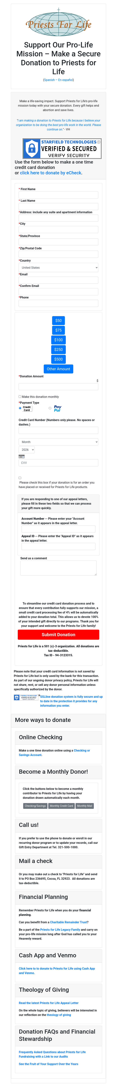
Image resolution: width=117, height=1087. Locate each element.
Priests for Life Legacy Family (60, 929)
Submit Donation (58, 634)
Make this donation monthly (40, 397)
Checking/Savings (35, 805)
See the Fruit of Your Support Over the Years (48, 1064)
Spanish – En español (58, 80)
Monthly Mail (84, 805)
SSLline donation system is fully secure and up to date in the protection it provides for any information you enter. (71, 701)
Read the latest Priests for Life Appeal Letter (48, 1003)
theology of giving (59, 1015)
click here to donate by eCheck (50, 172)
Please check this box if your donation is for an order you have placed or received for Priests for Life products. (56, 485)
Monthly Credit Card (61, 805)
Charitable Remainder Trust (68, 922)
